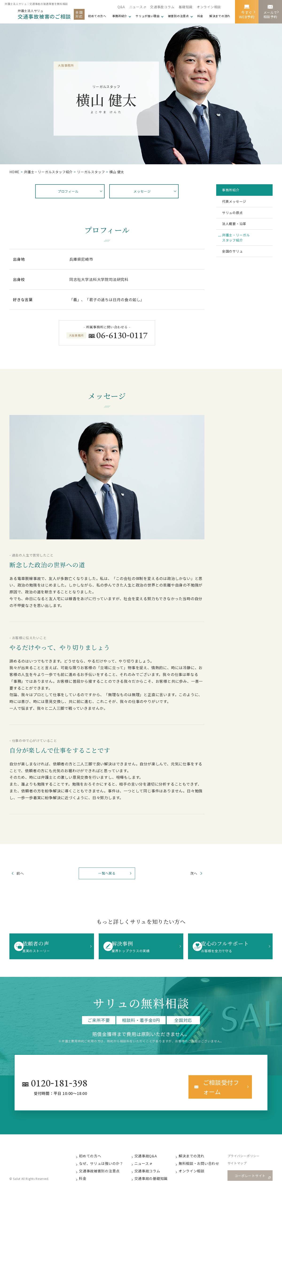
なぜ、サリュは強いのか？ (105, 1161)
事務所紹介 (119, 16)
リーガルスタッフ (91, 171)
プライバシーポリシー (249, 1154)
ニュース (135, 6)
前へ (26, 874)
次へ (188, 874)
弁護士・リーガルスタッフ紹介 (240, 251)
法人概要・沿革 (238, 233)
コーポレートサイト (251, 1174)
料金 (200, 16)
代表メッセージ (238, 205)
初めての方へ (94, 1153)
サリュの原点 (236, 219)
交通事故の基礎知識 (155, 1177)
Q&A (120, 6)
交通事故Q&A (150, 1153)
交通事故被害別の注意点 (103, 1169)
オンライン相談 (208, 6)
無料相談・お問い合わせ (204, 1161)
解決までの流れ (219, 16)
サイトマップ (242, 1162)
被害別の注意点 (178, 16)
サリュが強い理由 (147, 16)
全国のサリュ (236, 268)
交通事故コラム (162, 6)
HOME (14, 171)
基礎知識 (185, 6)
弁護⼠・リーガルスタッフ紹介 (48, 171)
